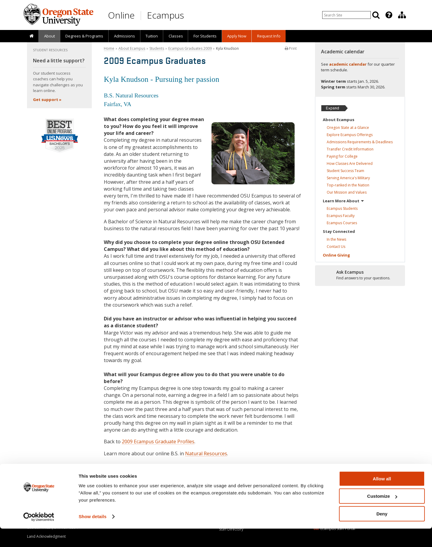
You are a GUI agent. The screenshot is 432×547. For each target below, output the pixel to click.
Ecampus (165, 15)
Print (291, 48)
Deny (382, 532)
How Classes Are (350, 163)
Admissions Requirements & (360, 141)
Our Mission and (347, 192)
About (49, 36)
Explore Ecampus (350, 134)
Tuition (152, 36)
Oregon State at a (348, 127)
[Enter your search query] (346, 15)
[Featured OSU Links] (388, 14)
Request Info (268, 36)
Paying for (342, 156)
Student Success (345, 170)
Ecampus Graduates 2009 (190, 48)
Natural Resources (206, 453)
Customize (382, 514)
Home (109, 48)
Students (156, 48)
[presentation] (388, 14)
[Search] (376, 14)
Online (121, 15)
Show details (92, 534)
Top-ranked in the (348, 185)
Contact (336, 246)
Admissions (124, 36)
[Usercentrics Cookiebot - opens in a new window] (39, 535)
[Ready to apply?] (360, 275)
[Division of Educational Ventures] (402, 14)
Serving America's (348, 177)
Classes (176, 36)
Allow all (382, 497)
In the (336, 239)
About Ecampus (131, 48)
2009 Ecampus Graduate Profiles (158, 441)
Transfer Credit (350, 149)
